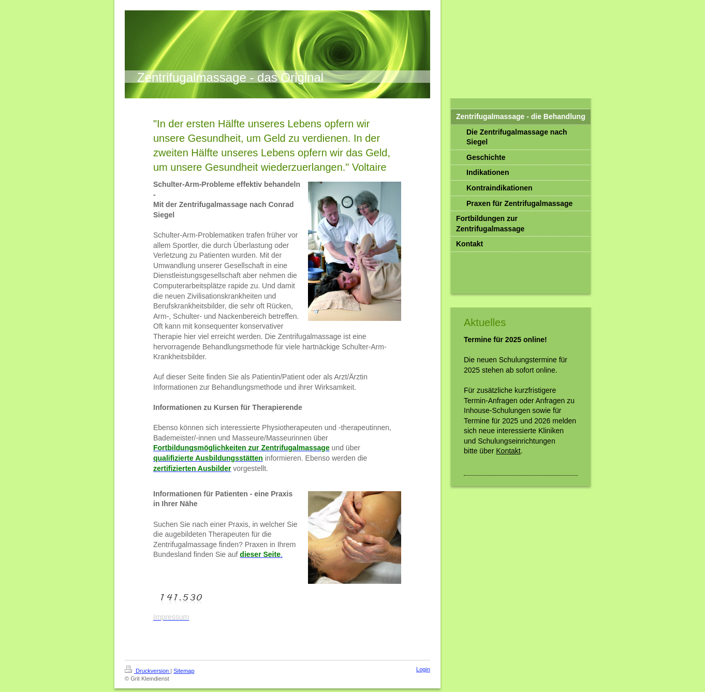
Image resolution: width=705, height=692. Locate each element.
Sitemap (183, 671)
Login (423, 669)
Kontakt (508, 451)
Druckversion (147, 671)
